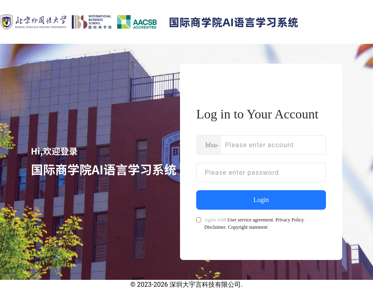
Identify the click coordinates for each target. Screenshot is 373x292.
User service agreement (250, 220)
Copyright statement (248, 227)
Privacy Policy (289, 220)
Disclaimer (214, 227)
